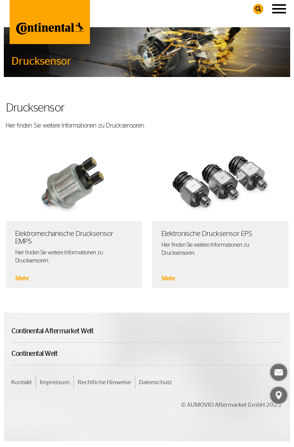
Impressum (55, 382)
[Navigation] (279, 9)
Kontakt (21, 382)
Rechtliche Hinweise (104, 382)
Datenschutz (155, 382)
